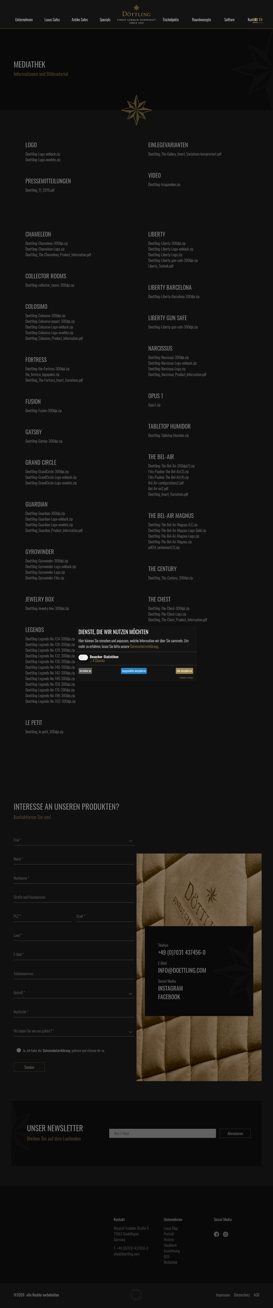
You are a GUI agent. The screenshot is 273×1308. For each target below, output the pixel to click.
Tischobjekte (171, 19)
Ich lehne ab (85, 671)
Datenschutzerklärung (144, 646)
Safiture (229, 19)
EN (261, 19)
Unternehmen (24, 19)
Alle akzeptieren (184, 671)
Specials (105, 19)
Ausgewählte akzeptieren (134, 671)
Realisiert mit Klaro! (186, 677)
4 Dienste (97, 660)
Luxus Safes (52, 19)
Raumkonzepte (201, 19)
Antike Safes (80, 19)
